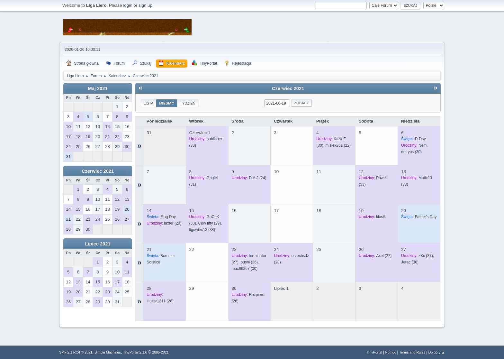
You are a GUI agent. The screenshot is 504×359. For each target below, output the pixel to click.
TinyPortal (374, 352)
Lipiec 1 (281, 288)
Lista (148, 103)
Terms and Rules (412, 352)
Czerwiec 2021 (98, 171)
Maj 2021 (97, 88)
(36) (248, 262)
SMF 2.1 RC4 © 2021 (75, 352)
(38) (202, 229)
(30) (411, 152)
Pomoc (390, 352)
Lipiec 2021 (97, 243)
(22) (338, 145)
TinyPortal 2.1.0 (135, 352)
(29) (172, 223)
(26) (160, 301)
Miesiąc (166, 103)
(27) (384, 255)
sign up (145, 5)
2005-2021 (160, 352)
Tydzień (187, 103)
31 (149, 132)
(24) (257, 178)
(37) (426, 255)
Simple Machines (107, 352)
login (127, 5)
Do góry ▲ (436, 352)
